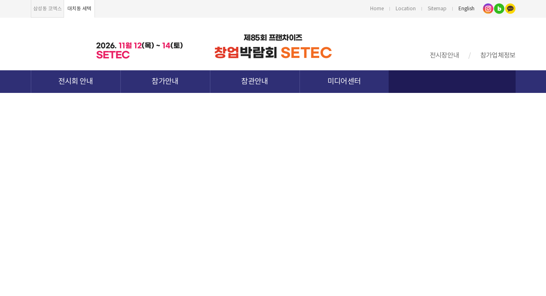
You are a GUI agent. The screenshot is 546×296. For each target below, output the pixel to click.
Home (377, 9)
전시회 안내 (75, 81)
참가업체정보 (498, 55)
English (466, 9)
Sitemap (437, 9)
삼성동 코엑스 (47, 9)
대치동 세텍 (79, 9)
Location (406, 9)
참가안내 (165, 81)
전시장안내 (444, 55)
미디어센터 (344, 81)
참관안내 (254, 81)
